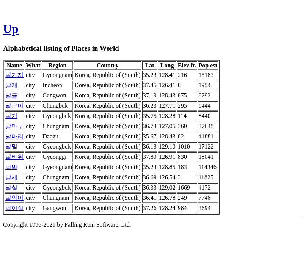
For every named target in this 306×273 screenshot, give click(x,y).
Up (11, 29)
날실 (11, 187)
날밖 (11, 167)
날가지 (14, 75)
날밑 (11, 146)
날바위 (14, 157)
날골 (11, 95)
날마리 (14, 136)
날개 (11, 85)
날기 (11, 116)
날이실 (14, 208)
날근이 (14, 105)
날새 (11, 177)
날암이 (14, 198)
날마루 (14, 126)
